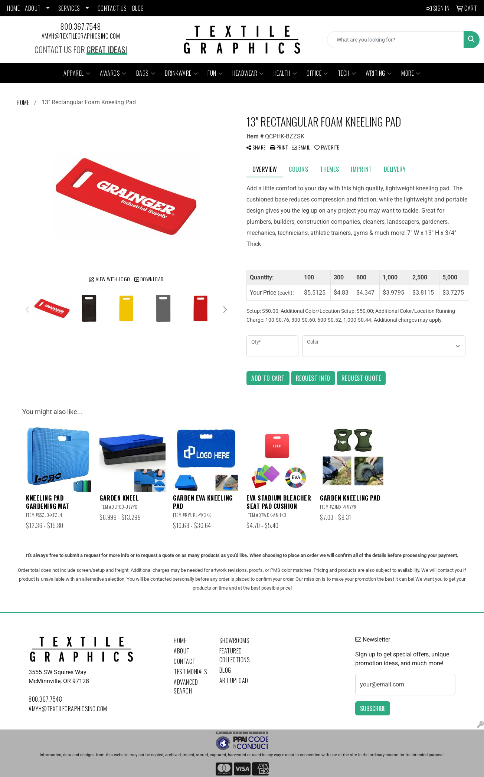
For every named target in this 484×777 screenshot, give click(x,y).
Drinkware (181, 73)
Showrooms (234, 640)
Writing (379, 73)
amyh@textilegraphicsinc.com (81, 36)
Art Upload (233, 680)
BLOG (138, 8)
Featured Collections (234, 655)
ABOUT (33, 8)
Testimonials (190, 671)
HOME (13, 8)
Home (180, 640)
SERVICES (69, 8)
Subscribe (372, 708)
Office (317, 73)
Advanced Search (186, 686)
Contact (185, 661)
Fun (215, 73)
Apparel (76, 73)
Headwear (248, 73)
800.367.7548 (80, 26)
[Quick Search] (395, 39)
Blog (225, 670)
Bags (146, 73)
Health (285, 73)
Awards (113, 73)
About (182, 650)
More (411, 73)
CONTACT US (112, 8)
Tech (347, 73)
